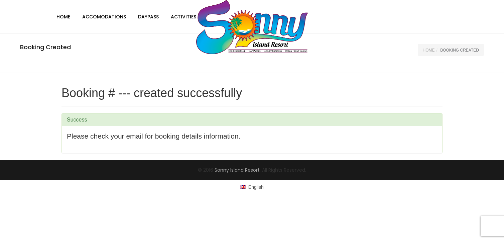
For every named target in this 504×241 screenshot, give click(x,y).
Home (63, 16)
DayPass (148, 16)
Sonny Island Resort (237, 170)
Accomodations (104, 16)
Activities (183, 16)
